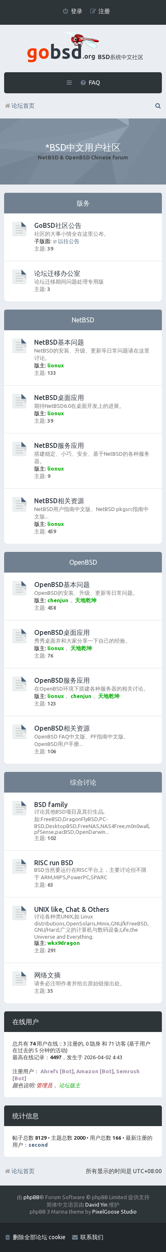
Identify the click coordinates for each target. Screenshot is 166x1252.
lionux (55, 365)
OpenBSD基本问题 (62, 584)
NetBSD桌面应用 (59, 397)
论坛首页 (19, 1171)
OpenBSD (83, 562)
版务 (83, 203)
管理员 (44, 1085)
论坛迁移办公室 (57, 273)
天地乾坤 (85, 600)
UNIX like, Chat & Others (71, 909)
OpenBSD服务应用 (62, 680)
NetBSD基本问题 (59, 342)
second (38, 1145)
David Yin (96, 1204)
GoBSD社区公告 (58, 225)
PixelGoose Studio (114, 1211)
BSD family (51, 804)
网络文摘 (47, 975)
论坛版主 (69, 1085)
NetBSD (83, 320)
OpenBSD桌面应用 (62, 632)
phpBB (31, 1197)
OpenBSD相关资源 (62, 728)
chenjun (57, 600)
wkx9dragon (63, 943)
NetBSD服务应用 (59, 445)
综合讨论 (83, 782)
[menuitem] (72, 11)
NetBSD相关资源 (59, 500)
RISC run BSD (53, 862)
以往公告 (66, 241)
